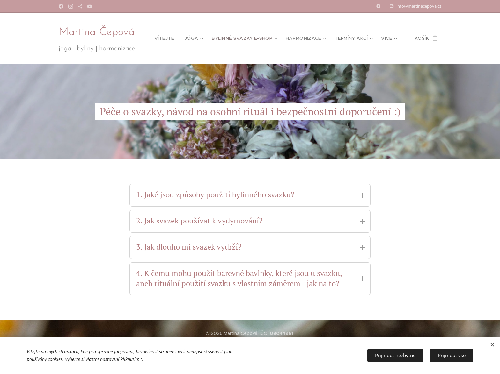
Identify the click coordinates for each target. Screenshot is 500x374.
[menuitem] (167, 38)
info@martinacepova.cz (418, 6)
